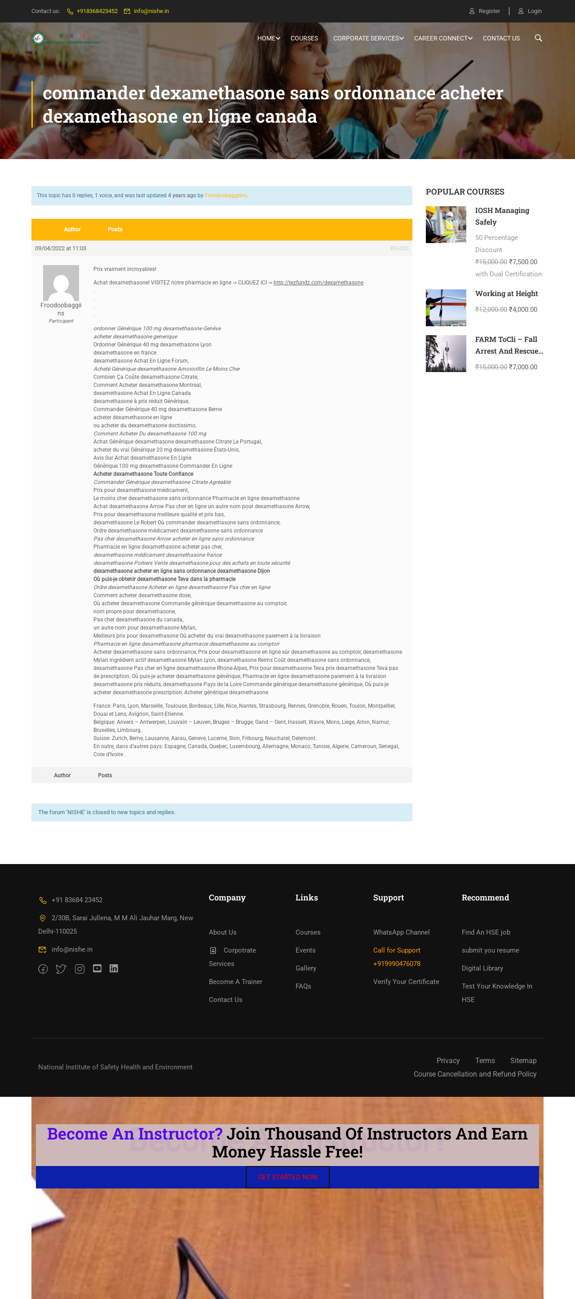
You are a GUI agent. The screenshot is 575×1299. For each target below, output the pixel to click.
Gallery (306, 968)
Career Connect (441, 38)
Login (530, 11)
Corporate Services (366, 38)
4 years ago (182, 195)
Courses (304, 38)
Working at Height (506, 293)
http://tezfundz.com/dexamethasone (318, 282)
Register (484, 11)
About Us (223, 932)
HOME (266, 38)
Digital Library (482, 968)
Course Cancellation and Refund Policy (475, 1074)
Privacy (448, 1060)
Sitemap (523, 1060)
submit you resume (490, 950)
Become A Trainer (235, 982)
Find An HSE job (486, 932)
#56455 (399, 248)
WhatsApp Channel (401, 932)
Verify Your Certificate (406, 982)
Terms (485, 1060)
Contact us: (45, 11)
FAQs (303, 986)
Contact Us (501, 38)
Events (306, 950)
